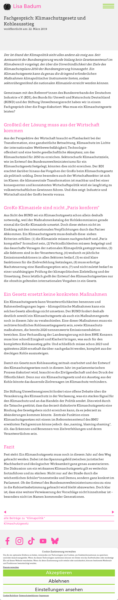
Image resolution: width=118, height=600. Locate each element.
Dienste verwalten (11, 567)
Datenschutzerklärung (28, 596)
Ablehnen (59, 581)
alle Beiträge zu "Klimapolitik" (24, 518)
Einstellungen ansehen (59, 590)
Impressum (44, 596)
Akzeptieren (59, 573)
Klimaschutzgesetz (16, 523)
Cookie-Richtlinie (10, 596)
